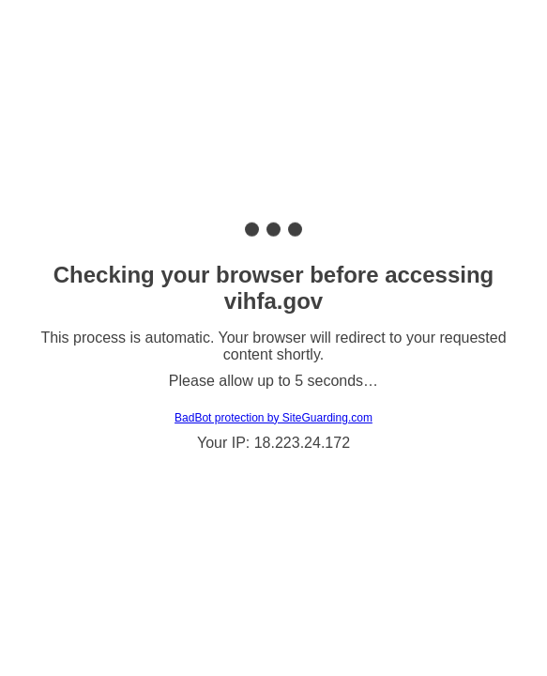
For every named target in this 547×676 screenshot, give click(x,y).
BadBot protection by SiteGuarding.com (273, 417)
